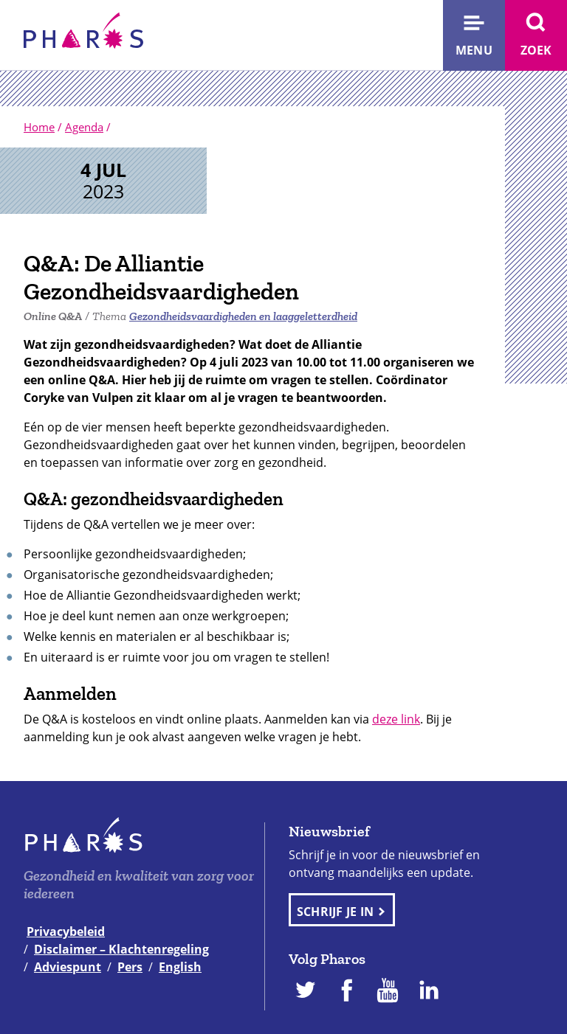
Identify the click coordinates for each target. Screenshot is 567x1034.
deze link (396, 719)
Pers (129, 967)
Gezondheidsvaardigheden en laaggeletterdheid (243, 316)
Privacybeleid (66, 931)
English (180, 967)
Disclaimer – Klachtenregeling (121, 949)
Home (39, 126)
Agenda (84, 126)
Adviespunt (67, 967)
